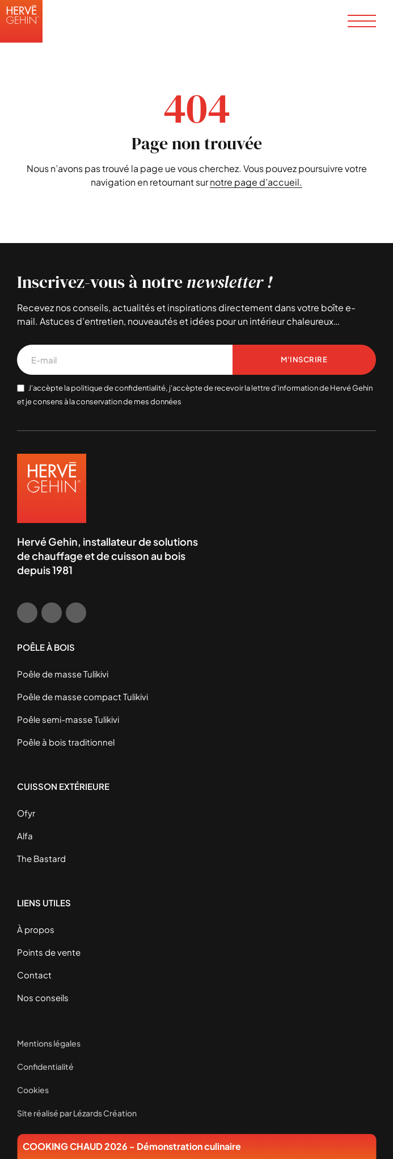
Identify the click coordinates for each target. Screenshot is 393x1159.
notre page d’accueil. (256, 182)
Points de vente (49, 952)
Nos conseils (43, 997)
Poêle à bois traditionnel (66, 742)
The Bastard (41, 858)
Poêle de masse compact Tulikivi (82, 696)
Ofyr (26, 812)
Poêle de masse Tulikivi (62, 673)
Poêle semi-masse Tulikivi (68, 719)
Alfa (25, 835)
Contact (34, 974)
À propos (35, 929)
